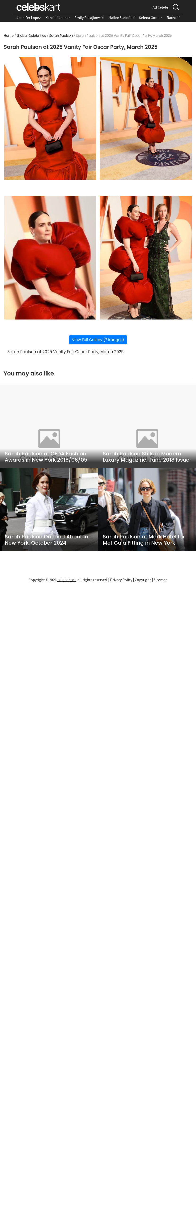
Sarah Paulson (61, 35)
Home (9, 35)
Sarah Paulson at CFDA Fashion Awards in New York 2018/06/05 (46, 457)
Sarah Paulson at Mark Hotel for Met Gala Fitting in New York (144, 540)
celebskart (66, 579)
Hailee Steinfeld (122, 17)
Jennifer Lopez (29, 17)
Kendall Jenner (57, 17)
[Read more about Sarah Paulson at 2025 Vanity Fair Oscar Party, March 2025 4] (146, 258)
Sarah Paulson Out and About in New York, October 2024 (46, 540)
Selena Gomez (150, 17)
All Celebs (161, 7)
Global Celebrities (31, 35)
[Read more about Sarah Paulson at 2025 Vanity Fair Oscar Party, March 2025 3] (50, 258)
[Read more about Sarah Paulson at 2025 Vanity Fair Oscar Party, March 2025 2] (146, 118)
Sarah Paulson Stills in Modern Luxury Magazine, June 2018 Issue (146, 457)
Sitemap (160, 579)
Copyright (143, 579)
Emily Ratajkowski (89, 17)
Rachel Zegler (178, 17)
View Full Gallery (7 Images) (98, 340)
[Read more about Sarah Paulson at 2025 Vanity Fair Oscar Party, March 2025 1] (50, 118)
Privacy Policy (121, 579)
